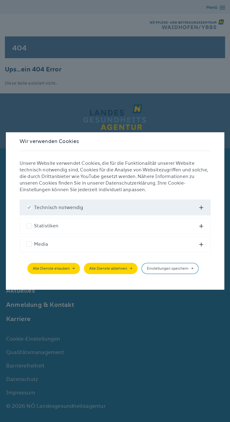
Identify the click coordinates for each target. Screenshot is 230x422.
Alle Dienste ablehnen (108, 268)
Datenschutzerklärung (130, 183)
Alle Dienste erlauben (51, 268)
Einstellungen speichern (167, 268)
